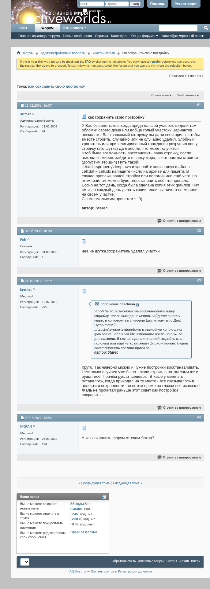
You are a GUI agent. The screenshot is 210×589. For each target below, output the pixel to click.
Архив (184, 561)
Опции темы (160, 95)
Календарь (119, 36)
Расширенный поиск (188, 36)
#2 (199, 230)
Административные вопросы (62, 53)
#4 (199, 417)
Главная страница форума (39, 36)
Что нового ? (74, 28)
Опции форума (143, 36)
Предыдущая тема (95, 483)
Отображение (186, 95)
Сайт (23, 28)
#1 (199, 105)
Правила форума (83, 532)
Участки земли (103, 53)
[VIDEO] (76, 519)
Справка (101, 36)
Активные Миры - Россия (157, 561)
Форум (47, 28)
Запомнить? (93, 11)
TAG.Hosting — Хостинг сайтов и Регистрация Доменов (110, 571)
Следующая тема (126, 483)
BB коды (77, 504)
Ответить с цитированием (179, 221)
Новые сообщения (77, 36)
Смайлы (76, 509)
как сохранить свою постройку (56, 86)
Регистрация (185, 4)
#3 (199, 280)
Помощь (157, 4)
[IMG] (74, 514)
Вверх (195, 561)
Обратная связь (124, 561)
